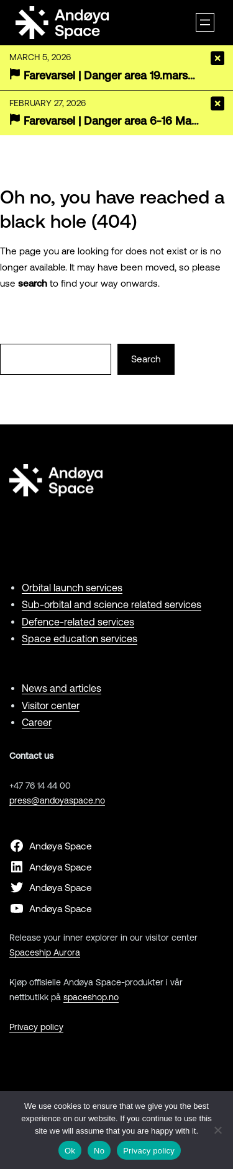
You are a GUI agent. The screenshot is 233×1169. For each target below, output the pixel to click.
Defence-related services (78, 621)
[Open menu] (205, 22)
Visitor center (51, 705)
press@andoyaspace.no (57, 800)
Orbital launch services (72, 587)
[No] (217, 1130)
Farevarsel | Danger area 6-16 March (116, 120)
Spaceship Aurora (44, 952)
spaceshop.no (91, 997)
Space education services (79, 638)
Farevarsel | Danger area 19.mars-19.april (125, 75)
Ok (70, 1150)
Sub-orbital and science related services (111, 604)
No (99, 1150)
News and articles (61, 688)
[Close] (217, 58)
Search (146, 359)
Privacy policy (36, 1027)
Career (37, 722)
